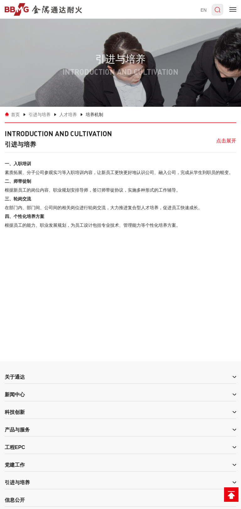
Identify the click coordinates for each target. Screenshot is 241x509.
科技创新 (15, 412)
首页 (15, 114)
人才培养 (68, 114)
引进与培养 (40, 114)
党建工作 (15, 465)
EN (203, 10)
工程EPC (15, 447)
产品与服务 (17, 429)
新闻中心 (15, 394)
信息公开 (15, 500)
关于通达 (15, 377)
